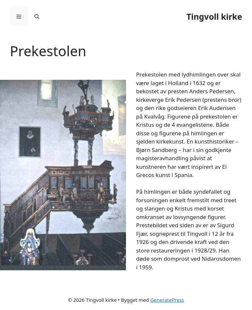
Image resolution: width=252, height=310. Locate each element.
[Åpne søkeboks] (37, 16)
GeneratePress (167, 300)
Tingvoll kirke (214, 16)
